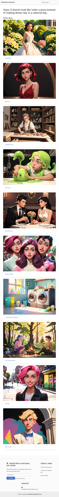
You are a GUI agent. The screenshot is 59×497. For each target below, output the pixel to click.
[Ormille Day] (29, 40)
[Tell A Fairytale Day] (29, 342)
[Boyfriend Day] (29, 213)
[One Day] (29, 385)
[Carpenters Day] (29, 126)
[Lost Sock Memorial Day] (29, 299)
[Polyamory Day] (29, 256)
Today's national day (46, 467)
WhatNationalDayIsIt (8, 2)
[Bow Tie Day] (29, 429)
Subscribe (10, 478)
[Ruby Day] (29, 83)
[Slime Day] (29, 170)
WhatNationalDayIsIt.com (34, 494)
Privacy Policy (44, 475)
